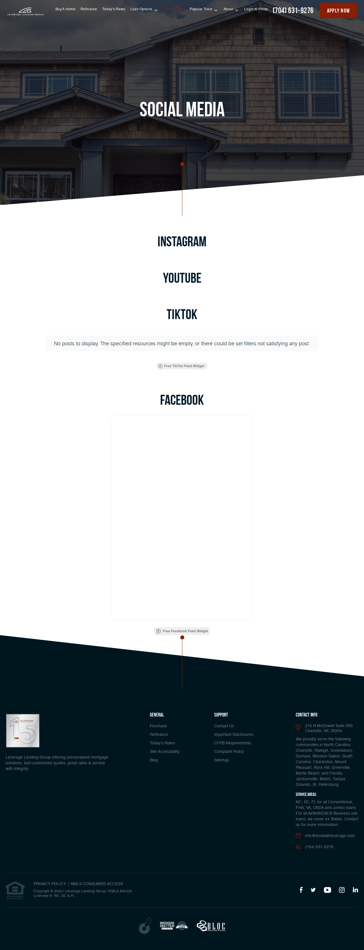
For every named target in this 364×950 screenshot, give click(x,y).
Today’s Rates (113, 9)
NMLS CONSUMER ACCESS (97, 884)
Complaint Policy (229, 752)
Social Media (174, 9)
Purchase (158, 726)
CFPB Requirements (232, 743)
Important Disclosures (233, 735)
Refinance (88, 9)
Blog (154, 760)
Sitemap (221, 760)
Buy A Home (65, 9)
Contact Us (224, 726)
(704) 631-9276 (293, 10)
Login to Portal (256, 9)
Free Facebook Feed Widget (182, 631)
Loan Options (142, 9)
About (229, 9)
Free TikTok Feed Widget (181, 366)
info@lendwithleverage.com (330, 836)
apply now (338, 10)
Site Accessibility (164, 752)
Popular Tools (201, 9)
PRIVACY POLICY (50, 884)
